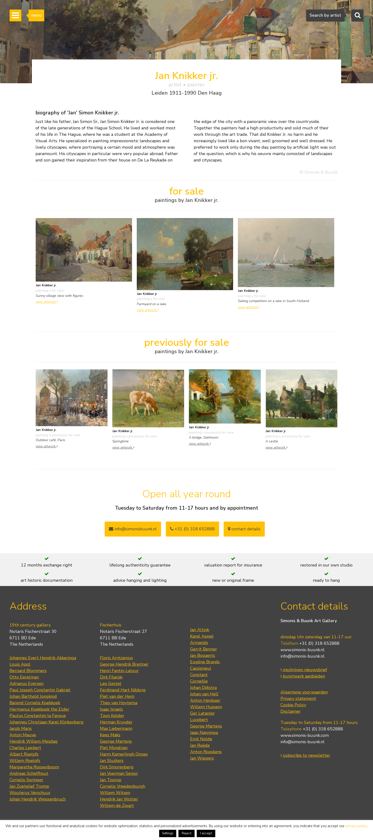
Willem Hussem (206, 707)
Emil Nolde (201, 739)
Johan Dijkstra (203, 687)
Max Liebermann (116, 728)
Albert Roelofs (24, 754)
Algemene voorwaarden (304, 692)
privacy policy (356, 826)
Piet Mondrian (114, 748)
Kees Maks (110, 735)
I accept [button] (206, 833)
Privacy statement (298, 698)
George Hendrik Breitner (124, 664)
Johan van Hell (204, 694)
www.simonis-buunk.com (304, 735)
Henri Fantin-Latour (119, 671)
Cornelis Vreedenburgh (122, 786)
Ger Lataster (202, 713)
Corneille (199, 681)
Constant (199, 675)
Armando (199, 642)
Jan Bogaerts (202, 655)
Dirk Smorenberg (116, 767)
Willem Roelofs (25, 760)
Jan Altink (199, 630)
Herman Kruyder (116, 722)
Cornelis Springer (26, 780)
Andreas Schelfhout (29, 773)
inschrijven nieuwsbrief (303, 670)
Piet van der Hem (117, 696)
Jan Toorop (110, 780)
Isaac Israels (111, 709)
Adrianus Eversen (27, 683)
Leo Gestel (110, 683)
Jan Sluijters (111, 760)
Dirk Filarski (111, 677)
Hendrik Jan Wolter (119, 799)
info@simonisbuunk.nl (133, 529)
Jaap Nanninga (204, 732)
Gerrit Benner (203, 649)
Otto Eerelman (24, 677)
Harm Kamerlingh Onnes (124, 754)
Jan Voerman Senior (119, 773)
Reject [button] (186, 833)
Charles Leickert (25, 748)
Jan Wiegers (202, 758)
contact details (244, 529)
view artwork (47, 301)
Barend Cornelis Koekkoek (35, 703)
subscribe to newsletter (305, 755)
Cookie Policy (293, 705)
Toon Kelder (112, 715)
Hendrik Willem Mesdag (34, 741)
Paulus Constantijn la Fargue (38, 715)
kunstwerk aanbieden (302, 676)
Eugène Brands (205, 662)
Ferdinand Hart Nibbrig (123, 690)
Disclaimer (290, 711)
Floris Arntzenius (116, 658)
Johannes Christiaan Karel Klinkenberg (46, 722)
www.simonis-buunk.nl (302, 650)
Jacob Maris (21, 728)
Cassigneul (200, 668)
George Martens (116, 741)
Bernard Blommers (28, 671)
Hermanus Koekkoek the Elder (39, 709)
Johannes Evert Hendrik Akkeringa (43, 658)
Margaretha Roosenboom (34, 767)
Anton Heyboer (205, 700)
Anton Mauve (23, 735)
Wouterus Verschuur (30, 793)
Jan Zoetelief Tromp (29, 786)
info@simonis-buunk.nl (302, 656)
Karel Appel (202, 636)
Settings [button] (167, 833)
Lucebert (199, 720)
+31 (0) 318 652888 (192, 529)
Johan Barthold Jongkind (33, 696)
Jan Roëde (200, 745)
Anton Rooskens (206, 752)
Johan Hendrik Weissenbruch (38, 799)
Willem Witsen (115, 793)
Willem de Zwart (117, 805)
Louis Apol (20, 664)
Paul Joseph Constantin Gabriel (40, 690)
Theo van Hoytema (118, 703)
